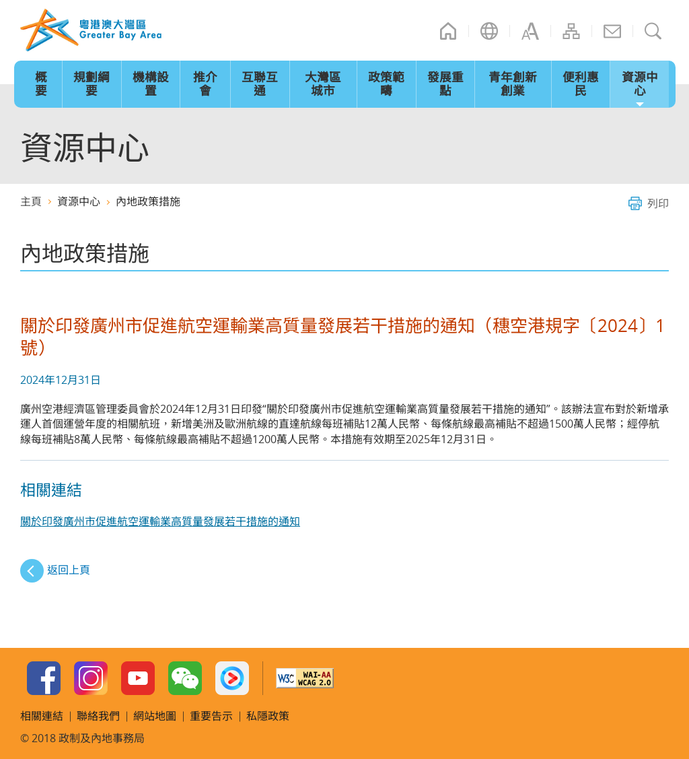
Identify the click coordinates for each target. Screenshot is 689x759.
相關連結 (41, 715)
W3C (305, 678)
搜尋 (653, 31)
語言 (489, 31)
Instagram (91, 678)
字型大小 (530, 31)
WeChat (185, 678)
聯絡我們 (612, 31)
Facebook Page (44, 678)
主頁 (448, 31)
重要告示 (211, 715)
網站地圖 (571, 31)
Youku (232, 678)
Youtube (138, 678)
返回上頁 (68, 569)
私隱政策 (267, 715)
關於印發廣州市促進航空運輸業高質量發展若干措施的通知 (160, 521)
